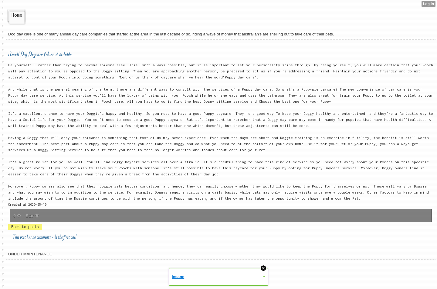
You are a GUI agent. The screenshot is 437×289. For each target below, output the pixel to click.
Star (32, 215)
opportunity (287, 198)
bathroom (275, 95)
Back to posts (25, 226)
